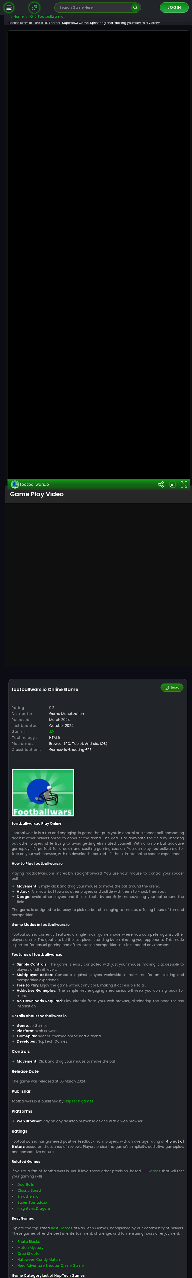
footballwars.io (42, 674)
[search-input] (94, 7)
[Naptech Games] (34, 7)
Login (174, 7)
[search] (135, 7)
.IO (64, 920)
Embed (172, 877)
